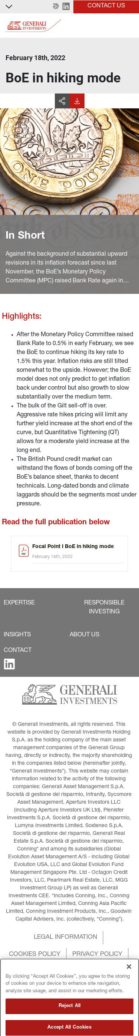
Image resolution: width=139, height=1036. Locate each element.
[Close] (129, 982)
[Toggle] (129, 26)
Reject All (69, 1021)
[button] (55, 6)
